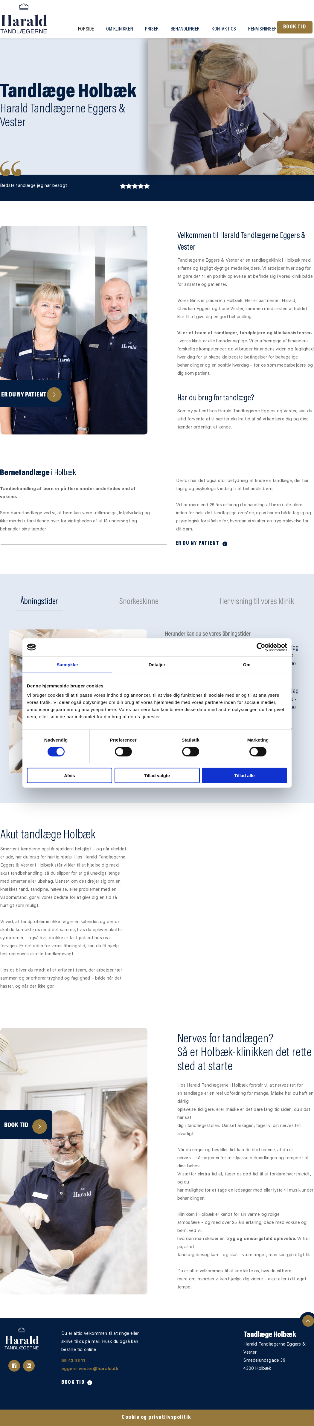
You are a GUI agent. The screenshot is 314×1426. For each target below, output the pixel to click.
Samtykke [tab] (67, 664)
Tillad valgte (157, 775)
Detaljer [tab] (157, 664)
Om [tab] (246, 664)
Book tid (16, 1125)
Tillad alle (244, 775)
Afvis (69, 775)
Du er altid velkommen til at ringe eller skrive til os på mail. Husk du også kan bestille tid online (100, 1342)
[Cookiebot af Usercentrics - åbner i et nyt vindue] (261, 647)
